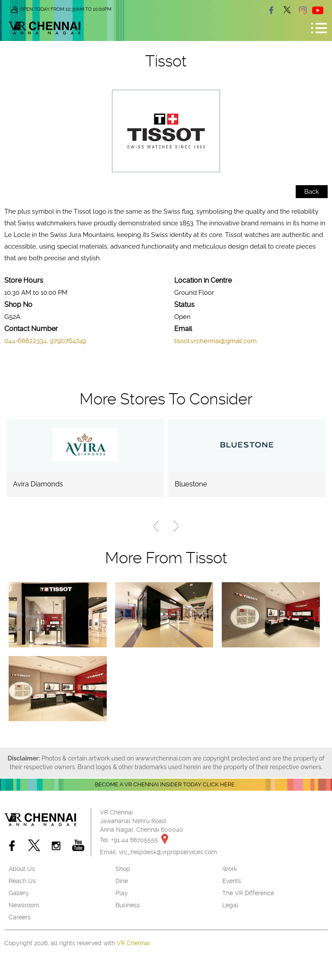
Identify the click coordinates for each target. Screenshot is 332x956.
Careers (20, 917)
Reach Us (22, 880)
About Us (22, 868)
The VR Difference (248, 893)
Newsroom (24, 905)
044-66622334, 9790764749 (45, 341)
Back (311, 192)
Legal (230, 905)
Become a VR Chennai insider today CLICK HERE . (166, 784)
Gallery (19, 893)
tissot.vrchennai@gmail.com (215, 341)
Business (127, 905)
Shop (122, 868)
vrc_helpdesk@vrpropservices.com (168, 852)
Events (231, 880)
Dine (121, 880)
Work (229, 868)
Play (121, 893)
